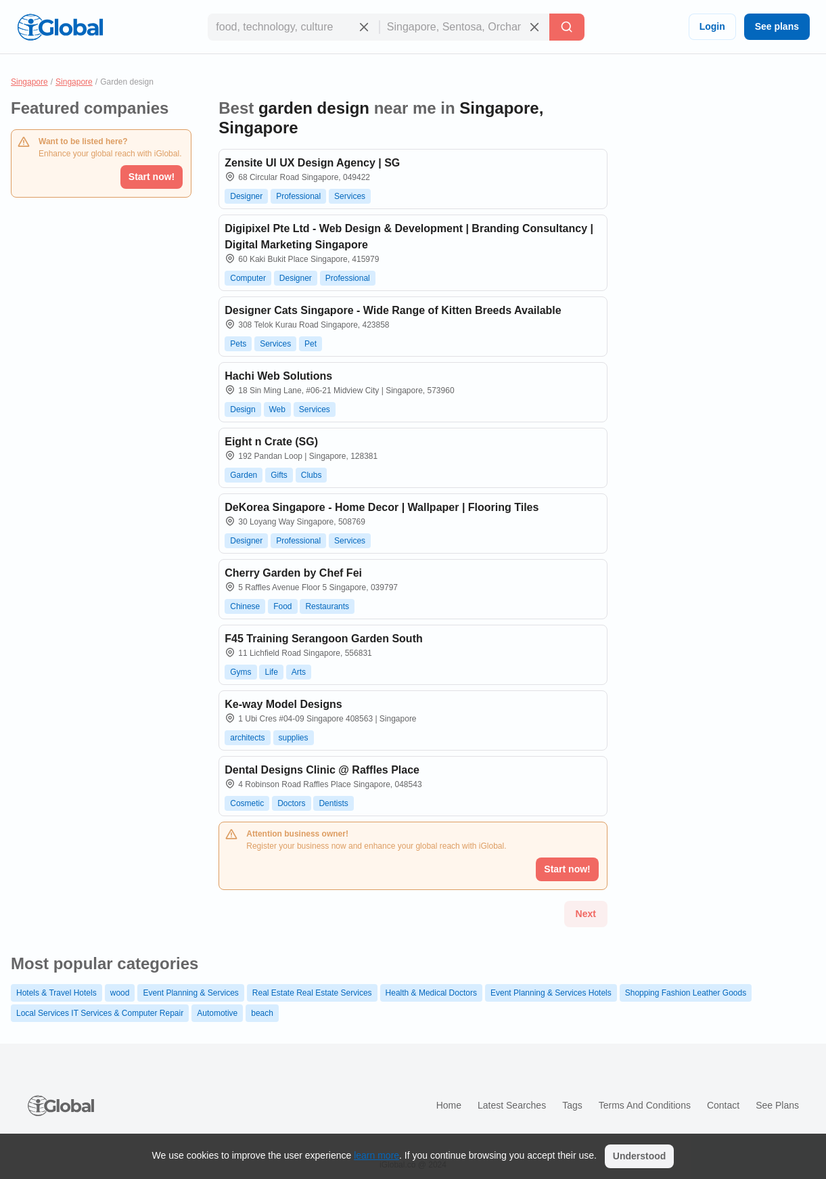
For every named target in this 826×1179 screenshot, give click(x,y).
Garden (243, 475)
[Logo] (60, 27)
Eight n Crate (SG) (271, 441)
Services (349, 196)
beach (262, 1013)
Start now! (152, 176)
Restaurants (327, 606)
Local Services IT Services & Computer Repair (99, 1013)
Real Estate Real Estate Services (312, 993)
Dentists (333, 803)
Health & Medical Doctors (431, 993)
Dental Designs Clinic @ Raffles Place (322, 770)
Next (586, 913)
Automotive (217, 1013)
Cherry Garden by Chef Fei (293, 573)
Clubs (311, 475)
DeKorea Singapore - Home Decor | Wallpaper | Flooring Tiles (381, 507)
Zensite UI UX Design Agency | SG (312, 163)
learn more (376, 1155)
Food (282, 606)
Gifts (279, 475)
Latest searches (512, 1105)
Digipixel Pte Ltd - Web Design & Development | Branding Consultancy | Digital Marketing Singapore (409, 236)
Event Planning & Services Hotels (551, 993)
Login (712, 26)
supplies (293, 737)
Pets (238, 344)
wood (120, 993)
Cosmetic (247, 803)
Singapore (29, 82)
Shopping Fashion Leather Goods (685, 993)
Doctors (291, 803)
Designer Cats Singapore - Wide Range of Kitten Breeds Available (393, 310)
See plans (777, 26)
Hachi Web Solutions (278, 376)
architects (247, 737)
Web (277, 409)
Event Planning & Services (190, 993)
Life (271, 672)
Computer (248, 278)
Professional (298, 196)
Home (448, 1105)
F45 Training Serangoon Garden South (323, 638)
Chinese (245, 606)
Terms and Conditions (645, 1105)
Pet (310, 344)
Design (242, 409)
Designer (246, 196)
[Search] (566, 27)
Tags (572, 1105)
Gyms (240, 672)
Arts (299, 672)
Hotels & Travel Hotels (56, 993)
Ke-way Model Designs (283, 704)
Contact (723, 1105)
